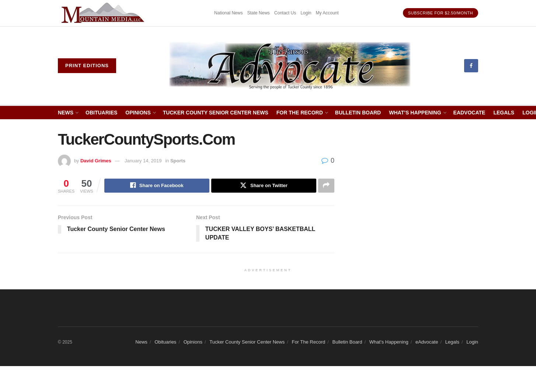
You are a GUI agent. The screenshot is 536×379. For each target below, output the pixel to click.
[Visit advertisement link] (104, 13)
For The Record (299, 113)
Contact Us (285, 12)
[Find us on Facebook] (471, 65)
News (65, 113)
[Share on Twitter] (263, 186)
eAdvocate (469, 113)
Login (305, 12)
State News (258, 12)
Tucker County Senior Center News (215, 113)
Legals (503, 113)
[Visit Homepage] (290, 66)
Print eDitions (87, 65)
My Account (327, 12)
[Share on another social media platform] (326, 186)
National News (228, 12)
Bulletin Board (358, 113)
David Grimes (95, 160)
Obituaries (101, 113)
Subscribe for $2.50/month (440, 13)
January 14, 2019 (143, 160)
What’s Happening (415, 113)
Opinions (137, 113)
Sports (177, 160)
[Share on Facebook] (156, 186)
